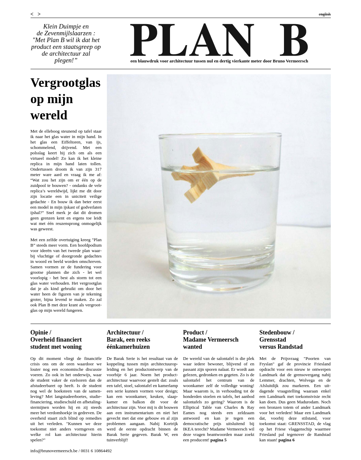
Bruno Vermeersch (290, 60)
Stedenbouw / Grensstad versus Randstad (281, 339)
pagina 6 (286, 439)
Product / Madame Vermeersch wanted (211, 339)
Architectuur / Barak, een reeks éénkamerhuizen (128, 339)
